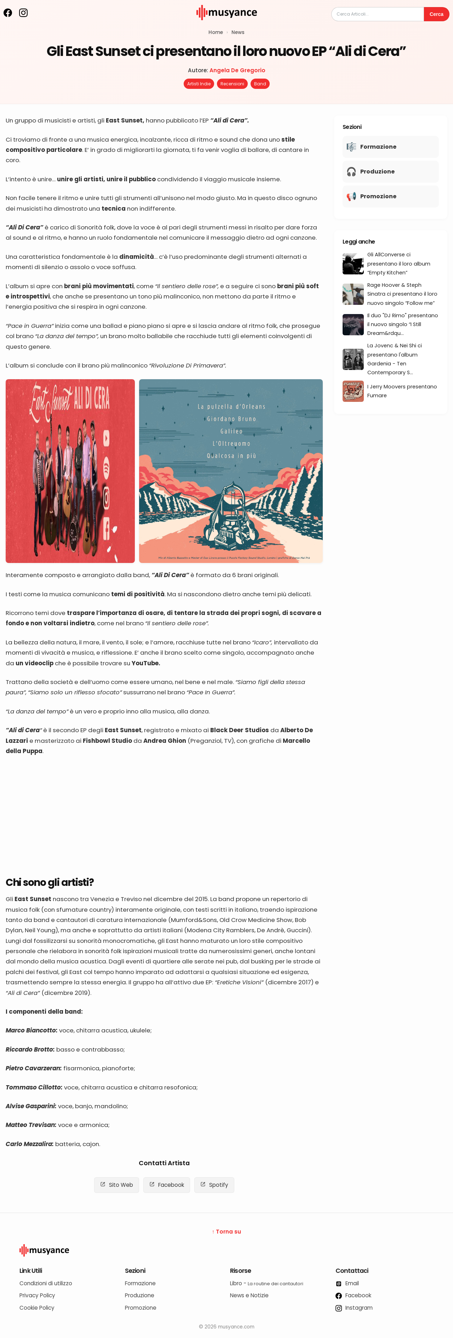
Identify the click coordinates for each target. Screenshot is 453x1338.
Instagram (354, 1307)
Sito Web (116, 1185)
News (238, 32)
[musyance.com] (226, 25)
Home (215, 32)
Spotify (214, 1185)
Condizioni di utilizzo (45, 1283)
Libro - (266, 1283)
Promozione (140, 1307)
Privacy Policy (37, 1295)
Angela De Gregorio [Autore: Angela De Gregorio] (237, 70)
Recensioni (232, 84)
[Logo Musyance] (226, 1250)
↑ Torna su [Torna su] (226, 1231)
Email (347, 1283)
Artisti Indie (199, 84)
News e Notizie (249, 1295)
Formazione (140, 1283)
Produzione (139, 1295)
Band (260, 84)
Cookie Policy (37, 1307)
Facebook (166, 1185)
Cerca (436, 14)
